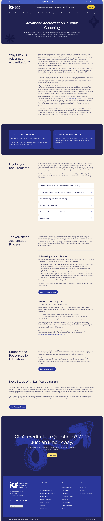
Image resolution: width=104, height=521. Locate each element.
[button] (91, 185)
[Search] (64, 7)
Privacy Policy (83, 487)
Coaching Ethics (44, 496)
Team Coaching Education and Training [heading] (53, 198)
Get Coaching (91, 13)
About (51, 7)
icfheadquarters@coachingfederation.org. (51, 334)
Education (65, 493)
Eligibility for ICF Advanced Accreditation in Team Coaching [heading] (60, 185)
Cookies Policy (84, 490)
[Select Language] (16, 506)
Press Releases (44, 502)
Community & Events (67, 13)
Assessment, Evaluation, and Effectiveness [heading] (55, 211)
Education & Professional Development (46, 13)
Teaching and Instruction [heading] (48, 205)
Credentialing (27, 13)
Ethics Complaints (67, 505)
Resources (80, 13)
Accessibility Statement (86, 493)
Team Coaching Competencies (71, 98)
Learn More (89, 2)
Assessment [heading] (44, 218)
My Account (71, 7)
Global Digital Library (45, 499)
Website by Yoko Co (90, 518)
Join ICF (91, 7)
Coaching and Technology (47, 493)
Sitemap (42, 505)
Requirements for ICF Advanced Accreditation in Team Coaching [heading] (62, 192)
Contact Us (57, 7)
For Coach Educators (42, 7)
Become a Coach (14, 13)
